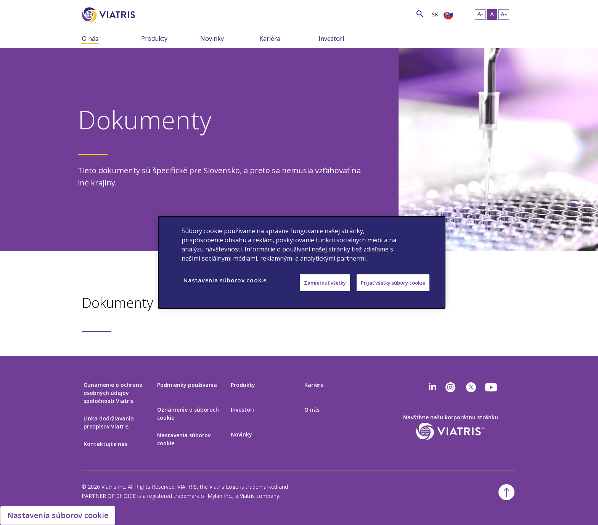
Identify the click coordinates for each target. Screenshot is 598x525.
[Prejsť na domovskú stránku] (109, 15)
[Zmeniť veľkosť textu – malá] (480, 14)
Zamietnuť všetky (325, 282)
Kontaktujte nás (105, 444)
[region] (302, 262)
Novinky (212, 38)
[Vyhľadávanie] (149, 13)
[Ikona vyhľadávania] (420, 13)
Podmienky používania (187, 384)
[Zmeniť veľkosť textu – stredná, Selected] (492, 14)
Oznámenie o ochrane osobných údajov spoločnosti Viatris (113, 392)
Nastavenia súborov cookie (184, 439)
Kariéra (269, 38)
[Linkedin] (432, 387)
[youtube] (491, 387)
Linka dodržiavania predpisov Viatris (109, 422)
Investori (331, 38)
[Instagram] (450, 387)
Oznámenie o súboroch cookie (188, 413)
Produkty (154, 38)
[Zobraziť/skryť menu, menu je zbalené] (135, 38)
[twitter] (471, 387)
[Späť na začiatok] (506, 492)
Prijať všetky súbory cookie (393, 282)
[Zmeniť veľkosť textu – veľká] (503, 14)
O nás (90, 38)
